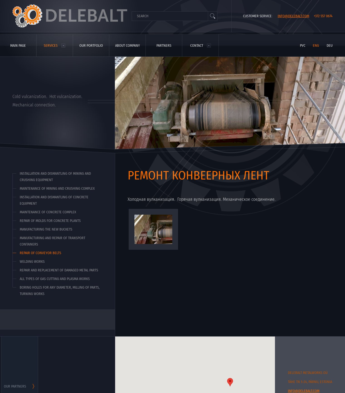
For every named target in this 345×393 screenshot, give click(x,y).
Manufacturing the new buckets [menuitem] (46, 229)
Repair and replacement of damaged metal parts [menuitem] (59, 270)
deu (330, 45)
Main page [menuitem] (18, 45)
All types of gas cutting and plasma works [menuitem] (55, 279)
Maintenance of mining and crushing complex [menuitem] (57, 188)
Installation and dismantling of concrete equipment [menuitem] (54, 200)
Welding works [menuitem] (32, 261)
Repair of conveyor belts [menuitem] (40, 253)
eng (316, 45)
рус (302, 45)
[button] (230, 382)
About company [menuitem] (127, 45)
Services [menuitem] (51, 45)
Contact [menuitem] (196, 45)
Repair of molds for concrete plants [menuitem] (50, 221)
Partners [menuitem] (163, 45)
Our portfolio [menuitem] (91, 45)
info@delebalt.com (293, 16)
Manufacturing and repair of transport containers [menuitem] (52, 241)
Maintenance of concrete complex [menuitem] (48, 212)
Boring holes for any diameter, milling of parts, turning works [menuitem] (60, 290)
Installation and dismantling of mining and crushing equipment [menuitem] (55, 176)
